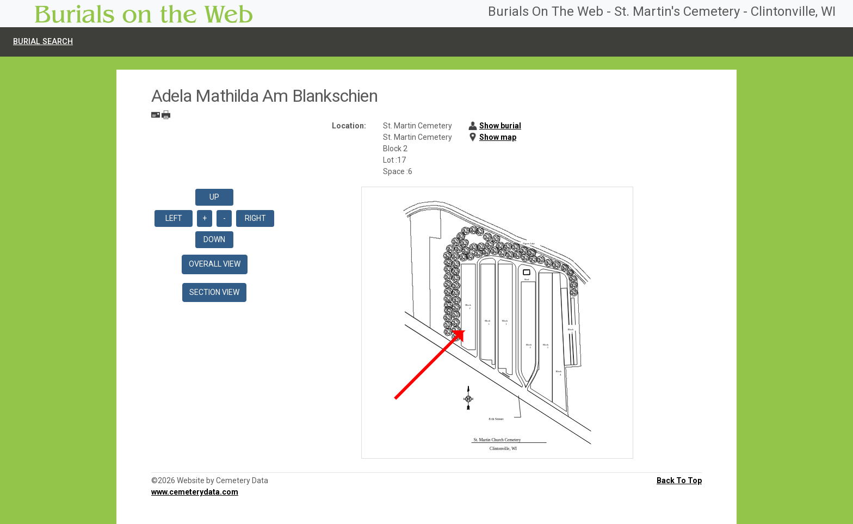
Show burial (500, 125)
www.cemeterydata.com (194, 492)
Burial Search (43, 41)
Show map (497, 137)
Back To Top (679, 480)
